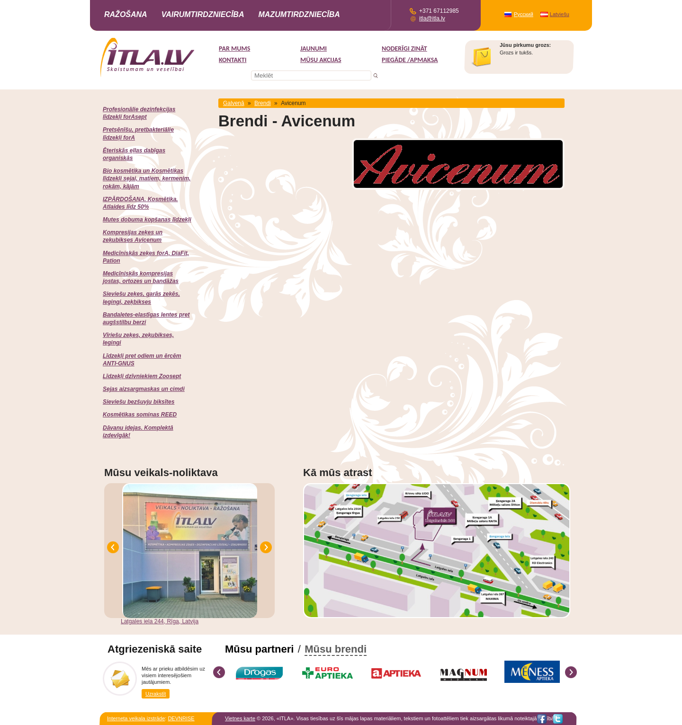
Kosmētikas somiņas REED (140, 414)
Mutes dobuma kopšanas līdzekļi (147, 219)
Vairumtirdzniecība (203, 14)
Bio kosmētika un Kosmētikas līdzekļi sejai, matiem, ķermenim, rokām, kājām (146, 178)
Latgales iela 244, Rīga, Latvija (159, 621)
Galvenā (233, 103)
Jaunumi (313, 48)
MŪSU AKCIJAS (320, 60)
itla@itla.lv (432, 18)
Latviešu (559, 14)
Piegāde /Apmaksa (410, 60)
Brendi (262, 103)
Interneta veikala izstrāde (136, 718)
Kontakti (232, 60)
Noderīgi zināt (404, 48)
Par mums (234, 48)
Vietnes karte (240, 718)
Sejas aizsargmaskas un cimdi (144, 389)
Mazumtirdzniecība (299, 14)
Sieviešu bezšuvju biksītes (138, 401)
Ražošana (125, 14)
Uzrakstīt (155, 694)
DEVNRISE (181, 718)
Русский (523, 14)
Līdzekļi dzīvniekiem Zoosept (142, 376)
